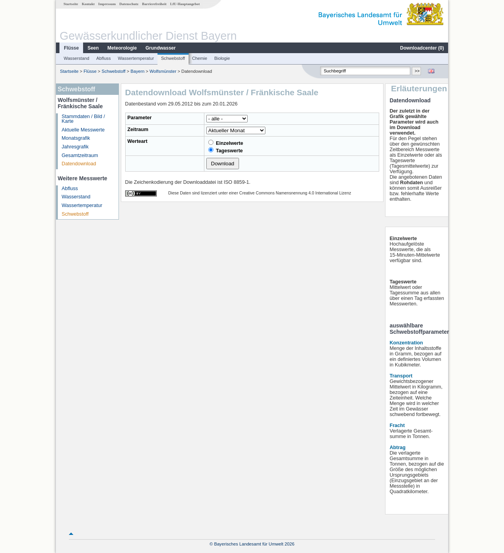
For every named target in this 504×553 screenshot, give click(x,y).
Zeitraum (138, 129)
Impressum (107, 4)
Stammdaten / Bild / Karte (83, 119)
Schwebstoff (173, 58)
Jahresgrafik (75, 147)
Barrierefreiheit (154, 4)
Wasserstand (76, 58)
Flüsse (71, 48)
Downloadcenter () (422, 48)
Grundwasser (161, 48)
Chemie (200, 58)
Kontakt (88, 4)
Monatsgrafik (76, 138)
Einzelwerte (225, 143)
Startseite (70, 4)
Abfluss (103, 58)
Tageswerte (225, 150)
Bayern (137, 71)
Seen (93, 48)
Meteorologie (122, 48)
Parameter (140, 117)
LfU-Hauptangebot (185, 4)
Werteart (138, 141)
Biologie (222, 58)
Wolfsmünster (163, 71)
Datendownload (79, 163)
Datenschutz (129, 4)
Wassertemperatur (136, 58)
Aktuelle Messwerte (83, 130)
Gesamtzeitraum (80, 155)
